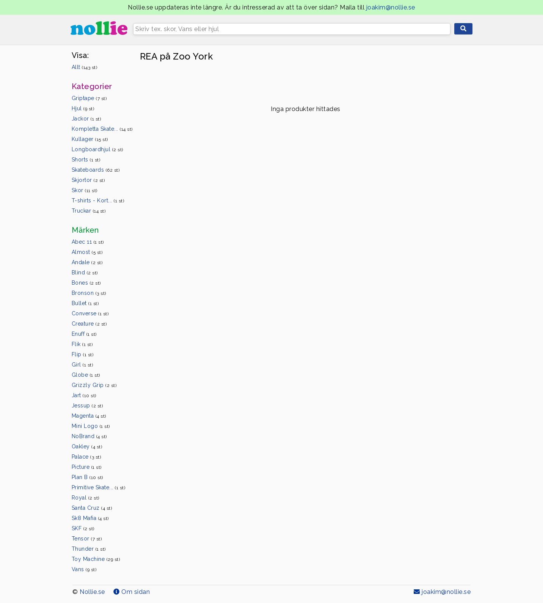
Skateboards (96, 170)
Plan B (87, 477)
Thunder (89, 549)
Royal (85, 498)
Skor (84, 190)
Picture (87, 467)
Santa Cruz (92, 508)
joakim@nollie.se (390, 7)
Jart (84, 395)
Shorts (86, 160)
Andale (87, 262)
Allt (84, 67)
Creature (89, 324)
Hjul (83, 108)
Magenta (89, 416)
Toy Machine (96, 559)
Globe (86, 375)
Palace (86, 457)
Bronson (89, 293)
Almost (87, 252)
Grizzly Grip (94, 385)
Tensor (87, 539)
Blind (85, 272)
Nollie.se (92, 591)
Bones (86, 283)
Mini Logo (91, 426)
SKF (83, 528)
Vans (84, 569)
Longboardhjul (97, 149)
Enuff (84, 334)
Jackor (86, 119)
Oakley (87, 446)
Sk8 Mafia (90, 518)
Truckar (89, 211)
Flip (83, 354)
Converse (90, 313)
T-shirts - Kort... (98, 200)
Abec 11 (88, 242)
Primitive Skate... (99, 487)
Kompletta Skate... (102, 129)
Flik (82, 344)
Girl (82, 365)
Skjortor (88, 180)
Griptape (89, 98)
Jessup (87, 406)
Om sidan (131, 591)
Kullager (90, 139)
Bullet (85, 303)
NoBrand (89, 436)
